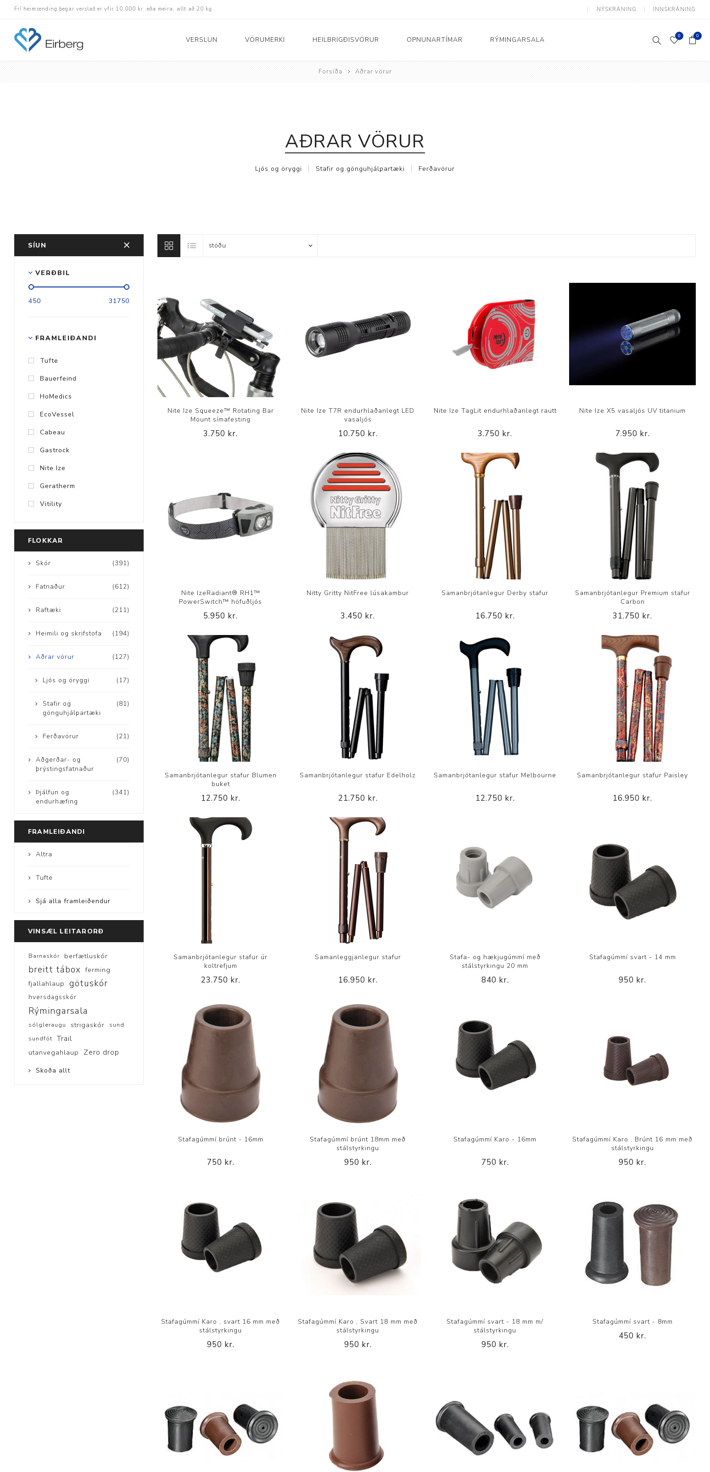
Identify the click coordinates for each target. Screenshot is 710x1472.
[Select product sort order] (260, 245)
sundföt (40, 1038)
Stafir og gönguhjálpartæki (360, 168)
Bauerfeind (58, 378)
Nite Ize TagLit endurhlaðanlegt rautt (495, 410)
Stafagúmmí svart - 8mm (633, 1321)
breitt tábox (54, 970)
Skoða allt (53, 1070)
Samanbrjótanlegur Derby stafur (495, 592)
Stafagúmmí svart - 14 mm (632, 957)
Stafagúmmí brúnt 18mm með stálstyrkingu (358, 1143)
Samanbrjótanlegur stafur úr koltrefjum (220, 961)
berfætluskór (86, 956)
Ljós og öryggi (278, 168)
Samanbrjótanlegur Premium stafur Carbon (632, 597)
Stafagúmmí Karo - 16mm (495, 1139)
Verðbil (52, 272)
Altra (44, 854)
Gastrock (55, 449)
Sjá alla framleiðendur (73, 901)
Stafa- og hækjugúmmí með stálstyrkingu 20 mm (495, 961)
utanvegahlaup (53, 1052)
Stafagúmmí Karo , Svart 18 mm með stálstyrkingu (358, 1325)
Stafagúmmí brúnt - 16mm (220, 1139)
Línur (168, 245)
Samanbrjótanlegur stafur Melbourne (495, 774)
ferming (98, 969)
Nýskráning (617, 9)
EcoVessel (57, 414)
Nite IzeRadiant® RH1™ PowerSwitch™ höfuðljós (220, 597)
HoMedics (56, 396)
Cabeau (52, 431)
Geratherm (57, 485)
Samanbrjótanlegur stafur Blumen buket (221, 779)
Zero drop (101, 1052)
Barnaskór (44, 956)
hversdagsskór (52, 997)
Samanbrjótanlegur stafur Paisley (632, 774)
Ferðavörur (437, 168)
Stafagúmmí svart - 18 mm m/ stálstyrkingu (495, 1325)
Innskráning (674, 9)
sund (116, 1025)
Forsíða (330, 71)
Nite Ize (53, 467)
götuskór (88, 983)
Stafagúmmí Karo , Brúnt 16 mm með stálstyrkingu (632, 1143)
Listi (192, 245)
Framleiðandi (66, 337)
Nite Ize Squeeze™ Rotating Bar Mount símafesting (221, 415)
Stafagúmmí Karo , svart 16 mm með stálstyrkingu (220, 1325)
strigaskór (88, 1024)
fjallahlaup (46, 983)
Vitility (51, 503)
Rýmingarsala (58, 1011)
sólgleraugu (47, 1025)
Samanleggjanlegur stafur (358, 957)
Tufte (49, 360)
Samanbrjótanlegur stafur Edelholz (358, 774)
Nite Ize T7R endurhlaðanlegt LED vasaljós (357, 415)
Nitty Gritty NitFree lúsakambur (358, 592)
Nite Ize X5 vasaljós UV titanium (632, 410)
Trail (64, 1039)
